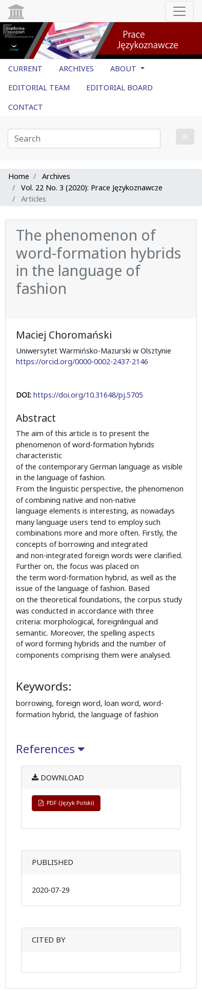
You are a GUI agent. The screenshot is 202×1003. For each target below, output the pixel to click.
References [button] (50, 749)
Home (18, 176)
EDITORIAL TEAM (39, 87)
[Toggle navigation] (179, 11)
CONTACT (25, 107)
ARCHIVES (76, 68)
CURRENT (25, 68)
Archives (56, 176)
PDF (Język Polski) (66, 803)
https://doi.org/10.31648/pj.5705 (88, 395)
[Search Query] (84, 138)
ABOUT (124, 68)
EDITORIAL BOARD (119, 87)
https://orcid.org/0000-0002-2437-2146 (82, 361)
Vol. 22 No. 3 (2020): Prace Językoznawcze (92, 187)
